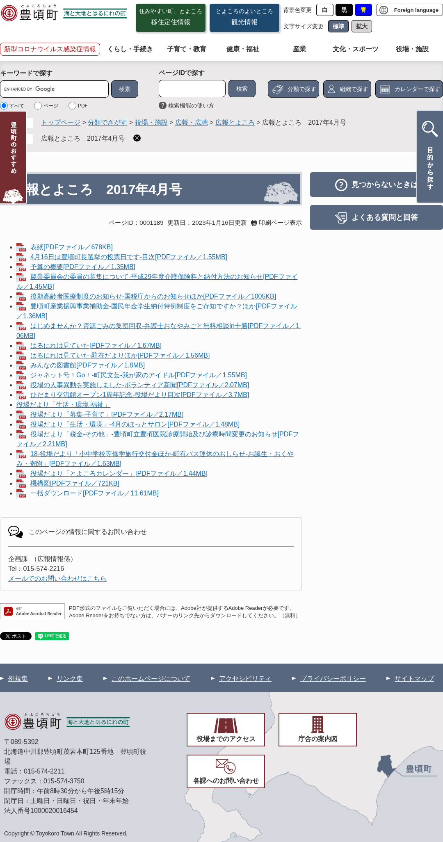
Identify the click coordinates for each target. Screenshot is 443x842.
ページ (50, 106)
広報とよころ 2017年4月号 (83, 138)
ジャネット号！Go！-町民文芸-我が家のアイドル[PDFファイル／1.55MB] (138, 375)
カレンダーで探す (418, 89)
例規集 (18, 678)
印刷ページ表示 (280, 222)
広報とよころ (235, 122)
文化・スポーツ (356, 49)
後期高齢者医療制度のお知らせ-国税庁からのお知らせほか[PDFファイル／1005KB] (153, 296)
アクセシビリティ (245, 678)
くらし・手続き (130, 49)
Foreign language (416, 10)
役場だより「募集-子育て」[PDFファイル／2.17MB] (106, 414)
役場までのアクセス (226, 738)
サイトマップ (414, 678)
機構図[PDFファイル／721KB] (74, 483)
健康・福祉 (242, 49)
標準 (338, 26)
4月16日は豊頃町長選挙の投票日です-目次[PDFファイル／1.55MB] (128, 256)
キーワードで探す (26, 73)
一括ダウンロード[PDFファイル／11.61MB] (94, 493)
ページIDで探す (182, 72)
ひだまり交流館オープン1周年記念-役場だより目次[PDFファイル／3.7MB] (139, 394)
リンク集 (70, 678)
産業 (299, 49)
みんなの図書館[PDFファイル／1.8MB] (87, 365)
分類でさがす (107, 122)
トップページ (60, 122)
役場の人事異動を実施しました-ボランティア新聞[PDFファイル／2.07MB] (139, 384)
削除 (137, 138)
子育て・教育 (186, 49)
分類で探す (302, 89)
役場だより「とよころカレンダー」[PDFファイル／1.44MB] (119, 473)
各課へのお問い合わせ (226, 780)
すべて (16, 106)
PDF (83, 106)
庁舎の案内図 (318, 738)
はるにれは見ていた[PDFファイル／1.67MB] (96, 345)
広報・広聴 (191, 122)
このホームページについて (151, 678)
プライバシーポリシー (333, 678)
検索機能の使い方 (191, 105)
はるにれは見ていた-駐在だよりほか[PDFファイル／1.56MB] (120, 355)
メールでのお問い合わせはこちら (57, 578)
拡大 (362, 26)
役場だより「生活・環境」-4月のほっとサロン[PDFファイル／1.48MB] (135, 424)
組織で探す (354, 89)
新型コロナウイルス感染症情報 (50, 49)
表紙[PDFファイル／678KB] (71, 247)
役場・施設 (412, 49)
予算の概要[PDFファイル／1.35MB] (82, 266)
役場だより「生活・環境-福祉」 (63, 404)
